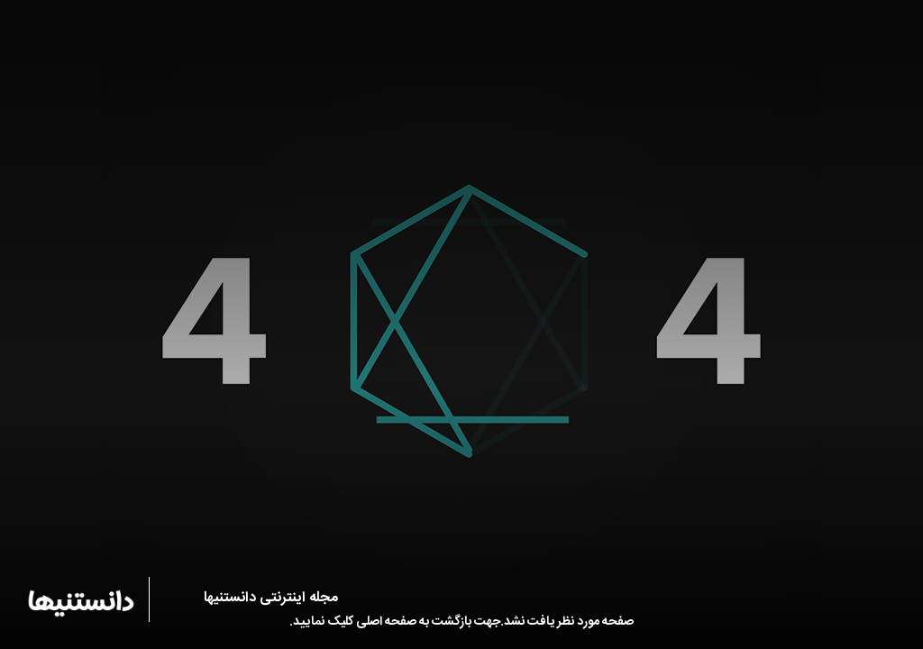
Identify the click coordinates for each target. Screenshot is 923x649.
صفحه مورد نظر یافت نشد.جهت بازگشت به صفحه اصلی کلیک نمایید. (461, 622)
